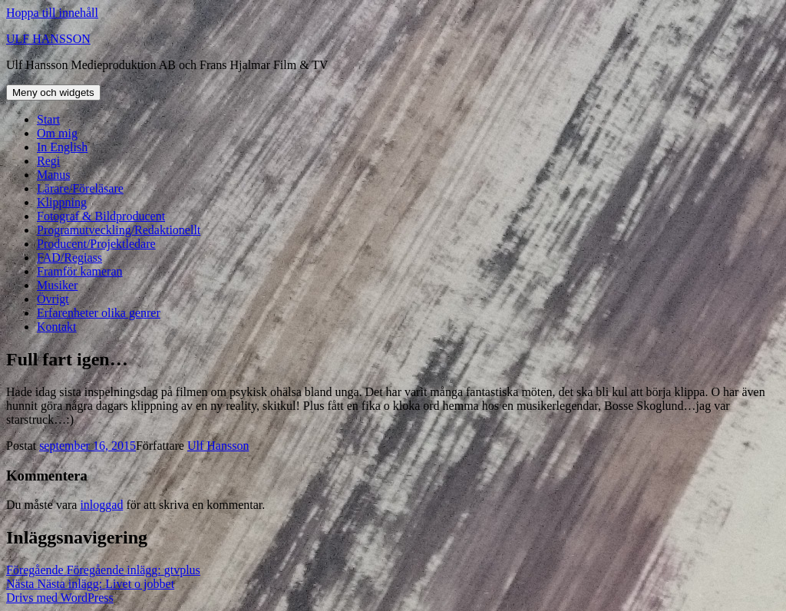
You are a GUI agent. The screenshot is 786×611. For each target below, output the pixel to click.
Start (48, 119)
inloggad (101, 504)
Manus (54, 174)
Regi (48, 160)
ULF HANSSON (48, 38)
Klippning (62, 202)
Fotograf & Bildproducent (101, 216)
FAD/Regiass (69, 257)
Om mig (57, 133)
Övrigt (53, 299)
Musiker (57, 285)
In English (62, 147)
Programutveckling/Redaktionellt (118, 229)
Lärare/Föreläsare (80, 188)
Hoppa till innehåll (52, 12)
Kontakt (57, 326)
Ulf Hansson (218, 445)
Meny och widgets (53, 92)
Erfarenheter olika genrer (98, 312)
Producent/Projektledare (96, 243)
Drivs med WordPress (60, 597)
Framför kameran (80, 271)
